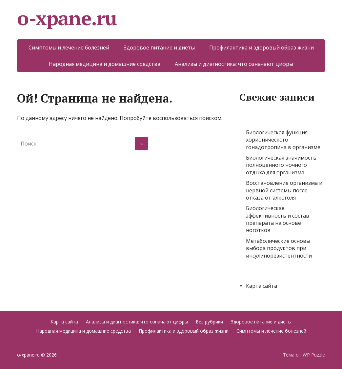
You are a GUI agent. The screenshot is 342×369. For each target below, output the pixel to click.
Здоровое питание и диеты (159, 47)
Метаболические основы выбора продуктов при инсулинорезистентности (279, 248)
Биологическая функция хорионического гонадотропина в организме (283, 140)
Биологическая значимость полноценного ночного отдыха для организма (281, 165)
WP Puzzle (314, 355)
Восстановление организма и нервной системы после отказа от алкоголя (284, 190)
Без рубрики (209, 322)
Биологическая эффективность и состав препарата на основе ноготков (277, 219)
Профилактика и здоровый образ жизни (261, 47)
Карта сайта (261, 285)
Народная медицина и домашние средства (104, 64)
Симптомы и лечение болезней (69, 47)
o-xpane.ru (67, 18)
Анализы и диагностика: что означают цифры (234, 64)
